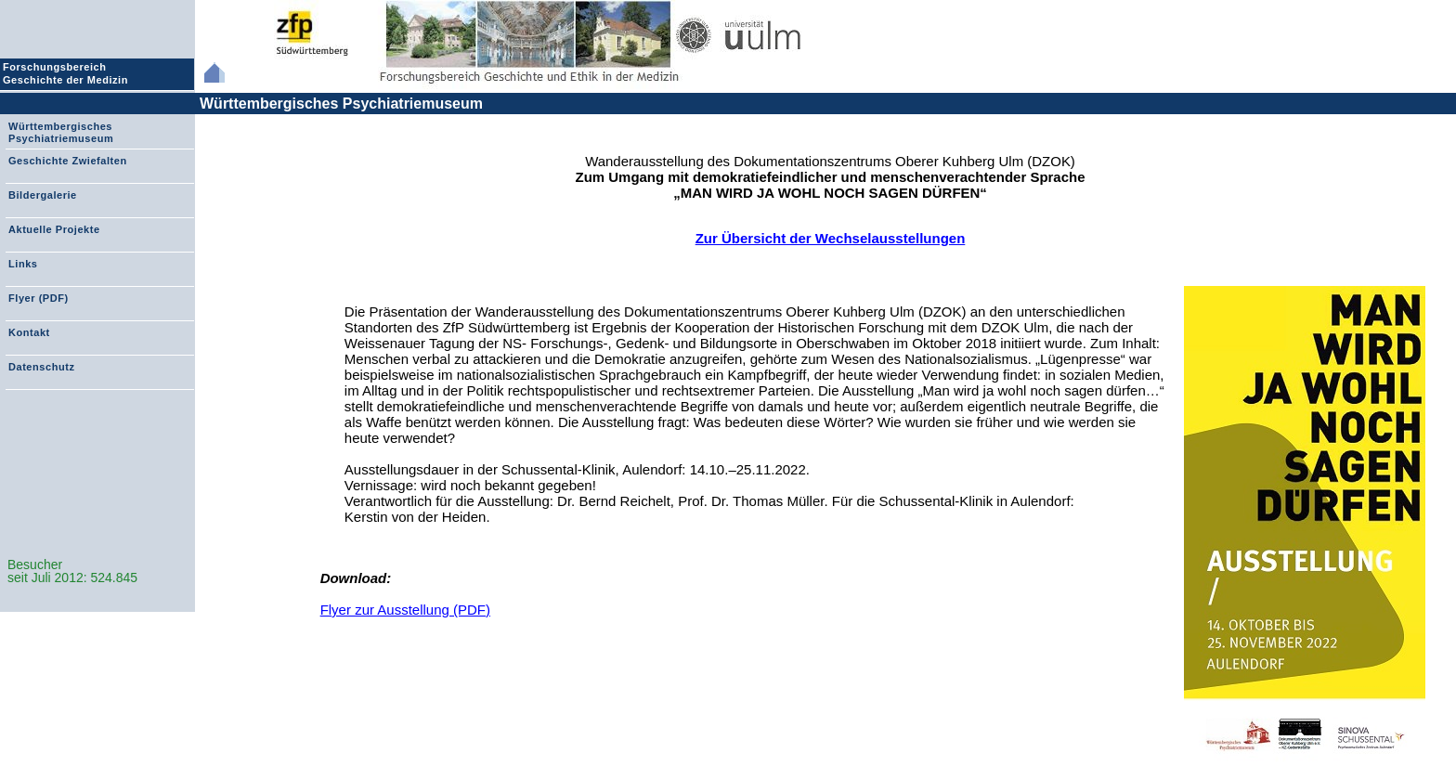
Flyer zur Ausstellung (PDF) (405, 609)
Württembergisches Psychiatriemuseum (341, 103)
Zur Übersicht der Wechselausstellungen (831, 238)
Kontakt (29, 332)
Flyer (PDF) (38, 298)
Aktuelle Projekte (54, 229)
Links (22, 263)
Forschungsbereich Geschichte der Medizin (68, 73)
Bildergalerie (42, 195)
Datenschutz (41, 366)
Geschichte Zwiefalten (67, 160)
